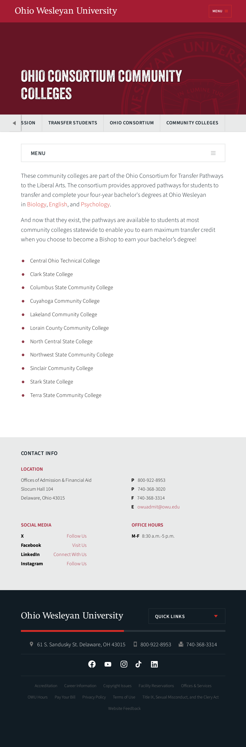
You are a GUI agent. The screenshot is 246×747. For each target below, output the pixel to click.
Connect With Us (70, 554)
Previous (15, 123)
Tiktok (138, 664)
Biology (36, 204)
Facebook (92, 664)
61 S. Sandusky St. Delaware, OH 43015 (81, 644)
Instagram (124, 664)
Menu (217, 11)
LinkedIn (154, 664)
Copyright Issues (117, 686)
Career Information (80, 686)
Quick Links (170, 616)
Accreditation (46, 686)
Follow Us (76, 536)
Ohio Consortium (131, 122)
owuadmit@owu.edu (158, 507)
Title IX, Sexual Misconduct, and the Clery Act (180, 697)
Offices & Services (196, 686)
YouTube (108, 664)
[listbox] (187, 616)
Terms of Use (124, 697)
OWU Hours (38, 697)
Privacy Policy (94, 697)
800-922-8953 (156, 644)
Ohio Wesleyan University (66, 12)
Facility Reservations (156, 686)
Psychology (95, 204)
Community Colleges (192, 122)
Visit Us (79, 545)
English (58, 204)
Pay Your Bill (65, 697)
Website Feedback (124, 709)
